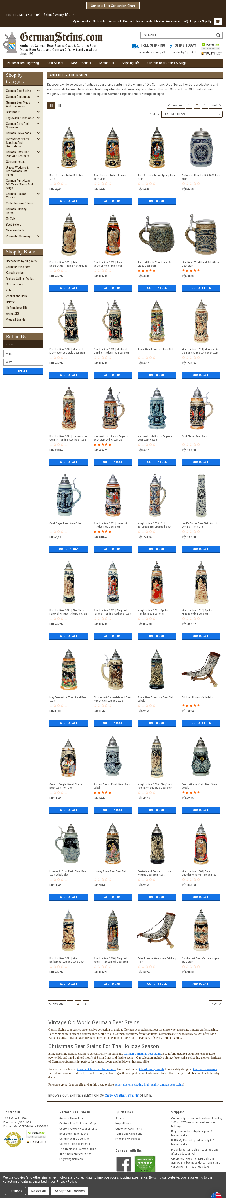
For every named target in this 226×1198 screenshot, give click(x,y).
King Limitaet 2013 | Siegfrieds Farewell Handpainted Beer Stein (112, 612)
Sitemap (120, 1118)
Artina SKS (13, 314)
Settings (15, 1191)
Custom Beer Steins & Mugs (166, 63)
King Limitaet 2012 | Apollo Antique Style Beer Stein (197, 612)
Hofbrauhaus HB (16, 308)
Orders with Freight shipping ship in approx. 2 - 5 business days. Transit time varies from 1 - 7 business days (195, 1162)
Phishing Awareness (167, 21)
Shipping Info (131, 63)
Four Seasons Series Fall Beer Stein (66, 177)
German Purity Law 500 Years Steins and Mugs (19, 184)
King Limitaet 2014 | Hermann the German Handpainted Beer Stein (68, 438)
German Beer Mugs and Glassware (18, 104)
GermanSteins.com (18, 267)
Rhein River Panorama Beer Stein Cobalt (156, 699)
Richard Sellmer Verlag (20, 279)
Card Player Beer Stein (194, 436)
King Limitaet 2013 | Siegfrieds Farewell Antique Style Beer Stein (68, 612)
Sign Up (207, 21)
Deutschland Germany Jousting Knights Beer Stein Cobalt (155, 873)
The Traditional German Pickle (77, 1149)
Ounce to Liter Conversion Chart (113, 6)
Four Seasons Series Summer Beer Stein (110, 177)
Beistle (10, 302)
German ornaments (205, 1069)
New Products (81, 63)
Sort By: (155, 114)
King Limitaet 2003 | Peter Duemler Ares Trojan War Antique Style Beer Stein (68, 264)
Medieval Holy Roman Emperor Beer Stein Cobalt (155, 438)
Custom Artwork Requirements (78, 1128)
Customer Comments (128, 1128)
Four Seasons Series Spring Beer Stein (156, 177)
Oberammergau (15, 162)
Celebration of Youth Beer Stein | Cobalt (200, 786)
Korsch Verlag (15, 273)
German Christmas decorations (96, 1069)
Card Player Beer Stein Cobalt (65, 523)
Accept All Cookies (70, 1191)
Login (193, 21)
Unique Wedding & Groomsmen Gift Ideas (17, 171)
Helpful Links (123, 1123)
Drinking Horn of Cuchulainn (198, 697)
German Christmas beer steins (142, 1053)
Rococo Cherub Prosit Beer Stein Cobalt (112, 786)
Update (23, 371)
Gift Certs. (99, 21)
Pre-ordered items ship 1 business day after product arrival (194, 1151)
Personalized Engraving (23, 63)
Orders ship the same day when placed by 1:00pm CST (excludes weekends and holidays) (196, 1122)
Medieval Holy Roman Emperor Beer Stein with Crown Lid (111, 438)
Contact (128, 21)
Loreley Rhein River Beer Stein (111, 871)
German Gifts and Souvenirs (17, 125)
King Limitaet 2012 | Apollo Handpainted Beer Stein (153, 612)
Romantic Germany (18, 236)
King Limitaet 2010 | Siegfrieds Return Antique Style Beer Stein (155, 786)
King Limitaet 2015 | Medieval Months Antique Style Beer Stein (67, 351)
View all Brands (15, 319)
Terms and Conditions (128, 1133)
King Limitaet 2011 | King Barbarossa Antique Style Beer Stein (66, 960)
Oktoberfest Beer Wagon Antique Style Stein (200, 960)
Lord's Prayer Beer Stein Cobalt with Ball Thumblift (199, 525)
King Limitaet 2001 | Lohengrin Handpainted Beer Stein (111, 525)
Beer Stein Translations (73, 1133)
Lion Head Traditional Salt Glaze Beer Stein (200, 264)
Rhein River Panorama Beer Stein (156, 349)
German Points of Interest (75, 1143)
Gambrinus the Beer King (74, 1138)
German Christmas (18, 97)
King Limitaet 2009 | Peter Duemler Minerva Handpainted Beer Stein (199, 873)
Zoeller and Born (16, 296)
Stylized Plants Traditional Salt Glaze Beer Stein (155, 264)
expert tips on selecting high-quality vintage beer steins (149, 1084)
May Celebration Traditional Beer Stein (68, 699)
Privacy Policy (66, 1181)
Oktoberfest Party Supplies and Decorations (17, 142)
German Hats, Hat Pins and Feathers (17, 154)
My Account (82, 21)
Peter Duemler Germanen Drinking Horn (157, 960)
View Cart (114, 21)
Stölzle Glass (14, 284)
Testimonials (144, 21)
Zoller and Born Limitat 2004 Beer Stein (201, 177)
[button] (23, 344)
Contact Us (106, 63)
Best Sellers (55, 63)
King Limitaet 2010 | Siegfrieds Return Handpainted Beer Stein (111, 960)
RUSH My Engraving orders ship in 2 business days (193, 1142)
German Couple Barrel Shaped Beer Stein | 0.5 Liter (66, 786)
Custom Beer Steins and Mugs (78, 1123)
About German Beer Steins (75, 1154)
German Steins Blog (71, 1118)
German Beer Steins (18, 91)
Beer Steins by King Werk (21, 261)
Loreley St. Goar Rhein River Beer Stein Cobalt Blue (68, 873)
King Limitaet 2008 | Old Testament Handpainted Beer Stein (154, 525)
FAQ (185, 21)
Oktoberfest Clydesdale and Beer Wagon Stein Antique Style (112, 699)
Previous (174, 105)
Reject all (38, 1191)
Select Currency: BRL (59, 15)
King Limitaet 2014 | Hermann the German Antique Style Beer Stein (201, 351)
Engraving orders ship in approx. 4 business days (191, 1133)
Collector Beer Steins (19, 203)
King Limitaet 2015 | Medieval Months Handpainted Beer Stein (112, 351)
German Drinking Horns (16, 211)
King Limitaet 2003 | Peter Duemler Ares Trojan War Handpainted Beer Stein (108, 264)
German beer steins (122, 1096)
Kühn (9, 290)
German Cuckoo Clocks (16, 196)
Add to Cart (68, 201)
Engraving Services (71, 1159)
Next (217, 105)
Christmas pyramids (151, 1069)
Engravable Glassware (20, 118)
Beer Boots (13, 112)
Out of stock (157, 288)
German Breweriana (18, 133)
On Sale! (11, 219)
